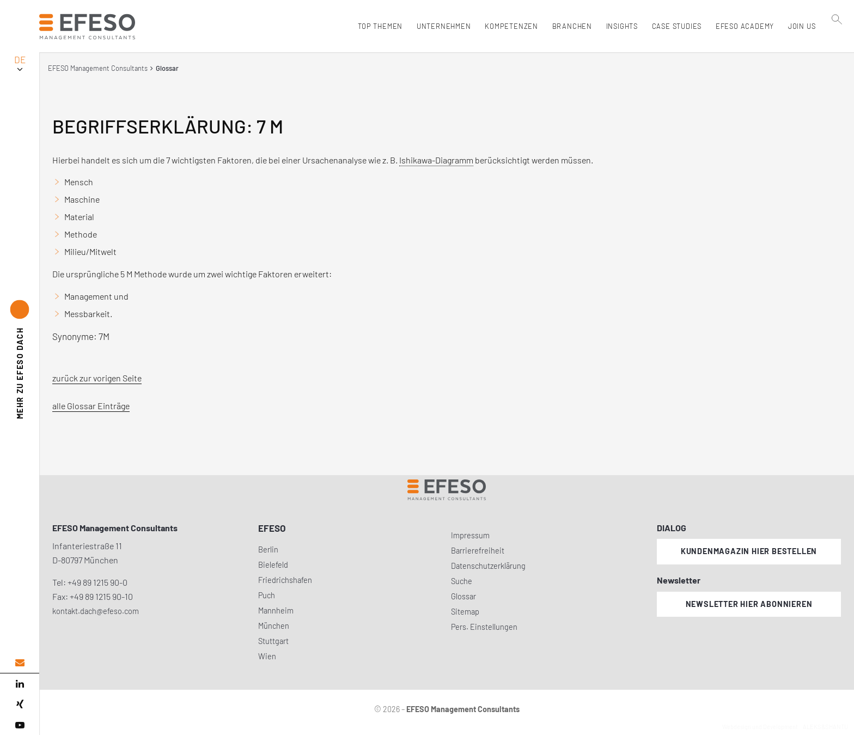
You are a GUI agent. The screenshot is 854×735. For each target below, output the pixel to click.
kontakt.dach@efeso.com (95, 611)
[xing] (19, 704)
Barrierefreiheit (477, 550)
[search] (837, 49)
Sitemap (465, 611)
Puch (266, 595)
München (273, 625)
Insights (619, 26)
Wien (267, 656)
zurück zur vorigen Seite (97, 378)
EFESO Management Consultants (98, 68)
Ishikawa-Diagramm (436, 160)
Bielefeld (273, 564)
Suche (461, 581)
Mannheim (276, 610)
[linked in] (19, 683)
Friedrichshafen (285, 580)
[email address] (19, 662)
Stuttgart (273, 641)
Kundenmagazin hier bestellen (749, 551)
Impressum (470, 535)
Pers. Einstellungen (484, 626)
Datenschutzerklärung (488, 565)
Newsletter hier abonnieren (749, 604)
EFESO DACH (20, 373)
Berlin (268, 549)
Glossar (463, 596)
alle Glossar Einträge (91, 405)
